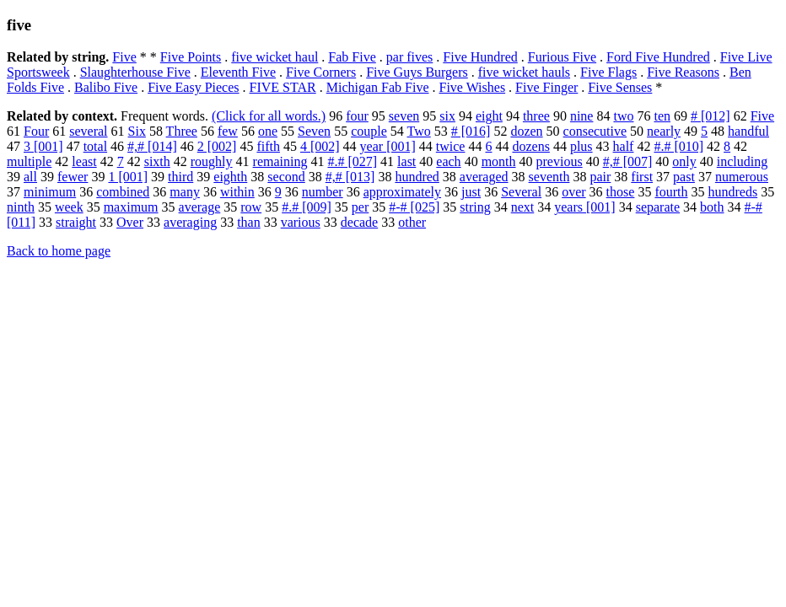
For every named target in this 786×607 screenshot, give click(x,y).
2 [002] (217, 146)
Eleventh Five (238, 72)
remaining (280, 161)
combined (122, 192)
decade (359, 222)
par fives (409, 57)
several (88, 131)
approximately (402, 192)
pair (600, 176)
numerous (741, 176)
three (536, 116)
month (499, 161)
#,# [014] (152, 146)
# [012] (710, 116)
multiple (29, 161)
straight (76, 222)
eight (489, 116)
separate (658, 207)
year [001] (388, 146)
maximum (131, 207)
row (250, 207)
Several (521, 192)
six (447, 116)
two (623, 116)
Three (181, 131)
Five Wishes (472, 87)
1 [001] (128, 176)
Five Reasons (683, 72)
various (300, 222)
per (360, 207)
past (684, 176)
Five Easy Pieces (193, 87)
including (742, 161)
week (69, 207)
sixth (157, 161)
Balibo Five (105, 87)
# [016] (471, 131)
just (471, 192)
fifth (268, 146)
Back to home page (58, 251)
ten (662, 116)
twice (451, 146)
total (95, 146)
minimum (50, 192)
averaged (484, 176)
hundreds (733, 192)
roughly (212, 161)
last (406, 161)
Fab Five (351, 57)
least (84, 161)
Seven (314, 131)
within (237, 192)
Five (124, 57)
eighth (230, 176)
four (357, 116)
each (448, 161)
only (684, 161)
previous (559, 161)
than (249, 222)
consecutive (595, 131)
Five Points (190, 57)
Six (137, 131)
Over (129, 222)
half (623, 146)
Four (36, 131)
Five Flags (608, 72)
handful (748, 131)
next (523, 207)
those (620, 192)
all (30, 176)
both (712, 207)
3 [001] (43, 146)
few (228, 131)
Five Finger (546, 87)
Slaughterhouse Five (135, 72)
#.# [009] (306, 207)
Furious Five (562, 57)
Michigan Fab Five (377, 87)
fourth (670, 192)
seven (404, 116)
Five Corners (321, 72)
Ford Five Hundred (658, 57)
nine (582, 116)
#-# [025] (414, 207)
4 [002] (320, 146)
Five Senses (620, 87)
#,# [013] (350, 176)
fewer (72, 176)
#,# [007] (628, 161)
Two (419, 131)
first (642, 176)
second (285, 176)
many (185, 192)
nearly (664, 131)
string (475, 207)
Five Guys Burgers (417, 72)
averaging (190, 222)
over (573, 192)
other (412, 222)
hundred (417, 176)
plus (581, 146)
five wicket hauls (524, 72)
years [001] (584, 207)
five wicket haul (274, 57)
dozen (526, 131)
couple (369, 131)
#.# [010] (678, 146)
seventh (549, 176)
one (267, 131)
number (322, 192)
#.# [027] (352, 161)
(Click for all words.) (269, 116)
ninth (21, 207)
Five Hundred (480, 57)
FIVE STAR (283, 87)
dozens (530, 146)
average (200, 207)
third (180, 176)
